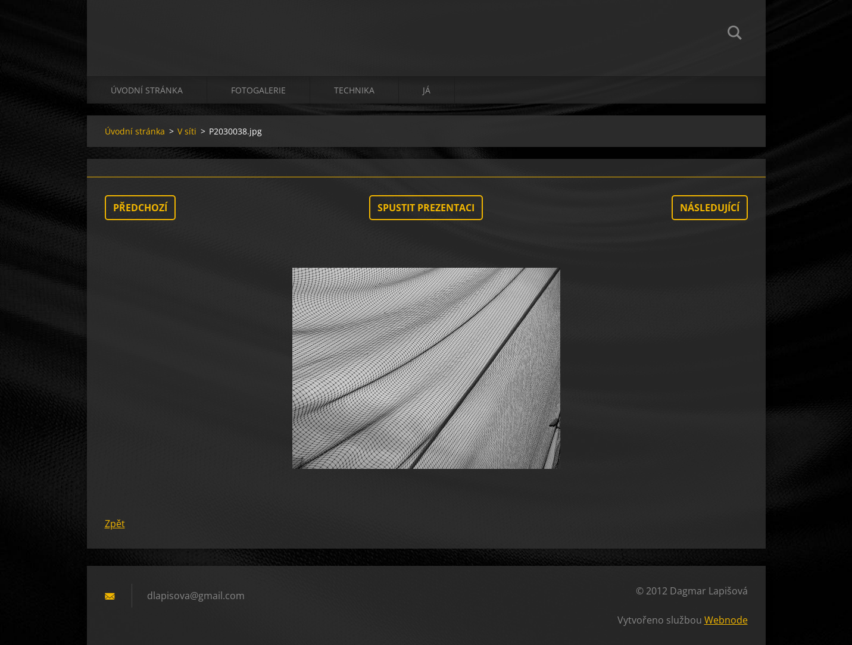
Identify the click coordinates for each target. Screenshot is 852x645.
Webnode (726, 620)
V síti (186, 131)
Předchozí (140, 207)
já (426, 90)
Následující (709, 207)
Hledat (735, 34)
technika (354, 90)
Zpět (115, 523)
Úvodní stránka (147, 90)
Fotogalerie (258, 90)
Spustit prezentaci (426, 207)
